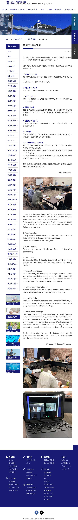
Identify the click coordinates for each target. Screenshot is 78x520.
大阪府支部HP (13, 274)
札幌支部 (11, 66)
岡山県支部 (12, 209)
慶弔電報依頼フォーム (31, 493)
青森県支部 (12, 81)
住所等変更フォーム (31, 490)
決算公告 (47, 481)
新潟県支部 (12, 155)
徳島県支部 (12, 224)
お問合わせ (64, 460)
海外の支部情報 (49, 463)
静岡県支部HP (13, 269)
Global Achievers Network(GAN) (13, 264)
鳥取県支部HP (13, 279)
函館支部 (11, 61)
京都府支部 (12, 190)
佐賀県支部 (12, 239)
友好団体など (65, 463)
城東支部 (11, 135)
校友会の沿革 (48, 484)
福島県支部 (12, 101)
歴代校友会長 (48, 493)
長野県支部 (12, 170)
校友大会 (12, 481)
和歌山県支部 (12, 199)
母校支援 (12, 463)
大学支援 (12, 472)
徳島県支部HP (13, 283)
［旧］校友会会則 (49, 487)
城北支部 (11, 140)
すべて (10, 51)
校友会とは (47, 475)
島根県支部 (12, 204)
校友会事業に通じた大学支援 (14, 469)
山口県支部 (12, 219)
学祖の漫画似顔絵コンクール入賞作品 (31, 475)
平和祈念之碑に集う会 (14, 484)
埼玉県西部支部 (13, 125)
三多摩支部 (12, 145)
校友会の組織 (48, 496)
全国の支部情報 (49, 460)
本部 (9, 56)
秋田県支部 (12, 91)
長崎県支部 (12, 244)
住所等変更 (75, 51)
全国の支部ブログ (18, 39)
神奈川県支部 (12, 150)
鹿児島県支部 (12, 254)
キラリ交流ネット (14, 487)
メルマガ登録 (75, 21)
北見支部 (11, 71)
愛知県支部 (12, 180)
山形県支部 (12, 96)
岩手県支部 (12, 86)
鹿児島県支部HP (13, 288)
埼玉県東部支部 (13, 120)
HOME (4, 9)
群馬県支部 (12, 115)
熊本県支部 (12, 249)
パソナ (28, 463)
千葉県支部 (12, 130)
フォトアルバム (30, 460)
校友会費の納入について (31, 487)
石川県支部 (12, 165)
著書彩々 (29, 478)
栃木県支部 (12, 110)
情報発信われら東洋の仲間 (14, 490)
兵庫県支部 (12, 194)
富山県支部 (12, 160)
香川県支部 (12, 234)
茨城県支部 (12, 106)
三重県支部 (12, 185)
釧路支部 (11, 76)
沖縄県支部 (12, 259)
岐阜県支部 (12, 175)
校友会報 (29, 472)
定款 (45, 478)
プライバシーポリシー (66, 466)
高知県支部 (12, 229)
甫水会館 (47, 499)
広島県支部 (12, 214)
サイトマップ (65, 469)
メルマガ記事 (13, 466)
